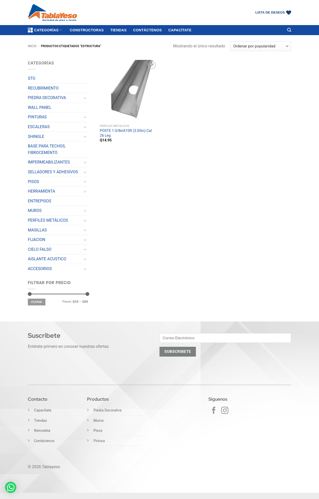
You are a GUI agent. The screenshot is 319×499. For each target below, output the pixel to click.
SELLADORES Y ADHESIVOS (53, 172)
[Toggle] (85, 98)
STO (31, 78)
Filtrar (36, 302)
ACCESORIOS (40, 268)
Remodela (42, 431)
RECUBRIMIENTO (43, 88)
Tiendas (118, 30)
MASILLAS (37, 230)
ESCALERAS (39, 126)
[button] (289, 30)
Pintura (99, 441)
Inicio (32, 46)
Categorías (45, 30)
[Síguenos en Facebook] (213, 411)
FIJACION (36, 239)
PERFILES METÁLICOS (48, 220)
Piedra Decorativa (107, 410)
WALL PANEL (39, 107)
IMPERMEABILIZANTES (49, 162)
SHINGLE (36, 136)
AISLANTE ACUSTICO (47, 259)
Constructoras (87, 30)
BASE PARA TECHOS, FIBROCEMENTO (47, 149)
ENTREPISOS (39, 201)
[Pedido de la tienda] (260, 46)
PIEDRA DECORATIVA (47, 97)
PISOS (33, 181)
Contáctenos (147, 30)
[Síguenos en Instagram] (224, 411)
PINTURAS (37, 117)
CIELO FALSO (39, 249)
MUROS (35, 210)
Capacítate (179, 30)
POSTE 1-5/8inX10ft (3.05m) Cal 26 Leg (126, 133)
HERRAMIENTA (41, 191)
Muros (98, 421)
